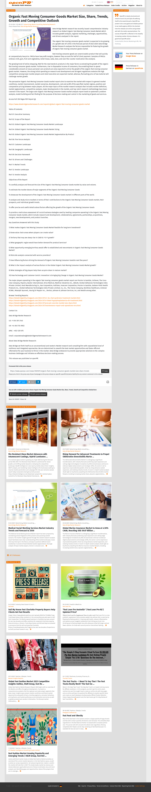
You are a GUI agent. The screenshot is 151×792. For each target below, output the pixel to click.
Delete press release (18, 394)
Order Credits (115, 5)
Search (137, 2)
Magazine (131, 5)
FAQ (79, 786)
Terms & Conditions (103, 786)
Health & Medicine (75, 604)
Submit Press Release (102, 5)
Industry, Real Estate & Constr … (25, 604)
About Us (139, 5)
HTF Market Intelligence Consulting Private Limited (24, 750)
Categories (90, 5)
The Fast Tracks (67, 678)
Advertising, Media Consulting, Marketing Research (39, 24)
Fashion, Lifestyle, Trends (23, 676)
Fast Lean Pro (67, 606)
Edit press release (38, 394)
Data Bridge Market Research (29, 26)
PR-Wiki (94, 2)
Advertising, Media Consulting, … (80, 449)
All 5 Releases (13, 555)
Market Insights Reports (15, 678)
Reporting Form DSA (128, 786)
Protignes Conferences (69, 712)
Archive (124, 5)
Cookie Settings (140, 786)
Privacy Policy (91, 786)
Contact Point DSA (115, 786)
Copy (105, 371)
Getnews (11, 606)
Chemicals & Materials (22, 449)
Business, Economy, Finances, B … (80, 676)
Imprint (100, 2)
